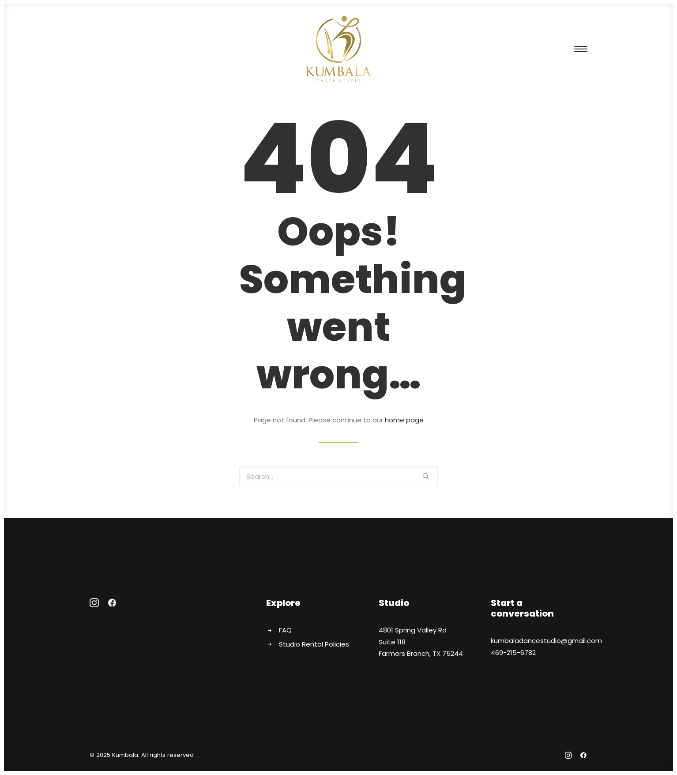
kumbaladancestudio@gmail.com (546, 640)
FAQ (285, 630)
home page (404, 420)
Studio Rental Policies (314, 644)
